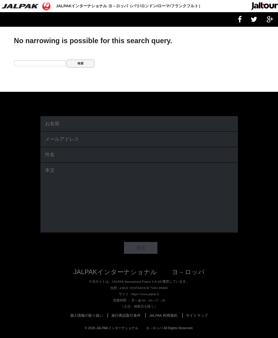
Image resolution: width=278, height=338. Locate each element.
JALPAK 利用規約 (163, 315)
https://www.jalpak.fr (145, 294)
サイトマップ (197, 315)
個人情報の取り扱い (86, 315)
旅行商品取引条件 (126, 315)
